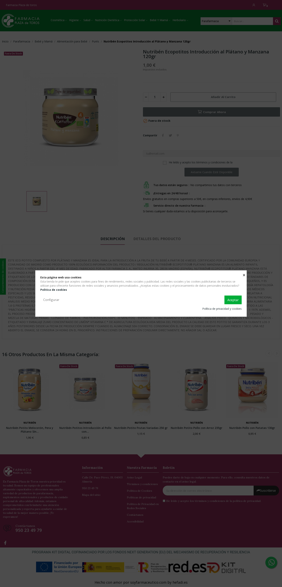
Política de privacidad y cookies (222, 308)
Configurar (51, 300)
